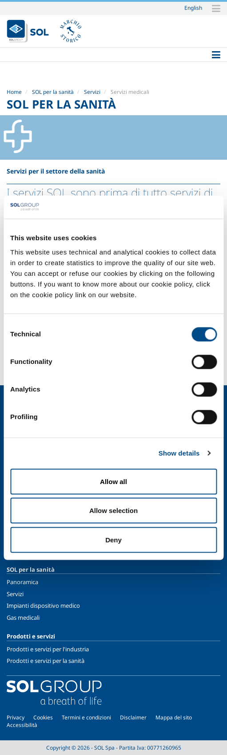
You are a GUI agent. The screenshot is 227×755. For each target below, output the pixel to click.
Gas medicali (23, 618)
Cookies (43, 717)
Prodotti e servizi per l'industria (48, 649)
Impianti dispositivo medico (43, 606)
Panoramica (22, 582)
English (193, 7)
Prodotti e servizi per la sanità (45, 661)
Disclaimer (133, 717)
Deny (113, 539)
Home (14, 92)
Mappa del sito (173, 717)
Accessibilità (22, 725)
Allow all (113, 481)
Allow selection (113, 510)
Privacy (15, 717)
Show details (179, 453)
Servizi (92, 92)
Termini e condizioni (86, 717)
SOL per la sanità (53, 92)
